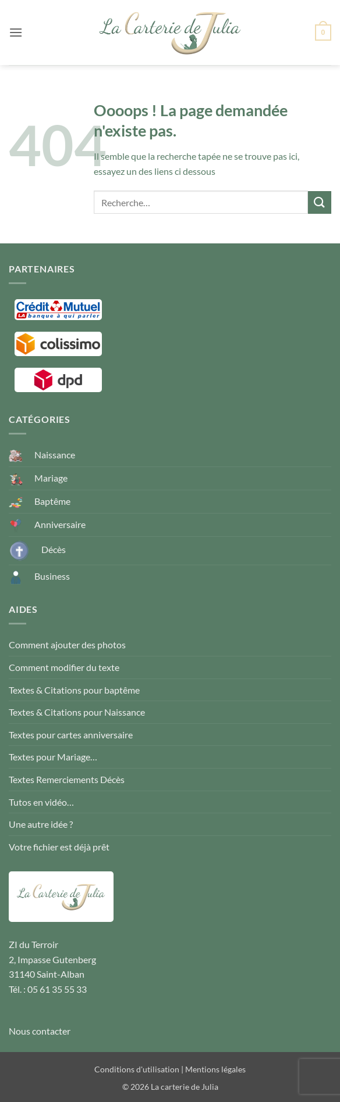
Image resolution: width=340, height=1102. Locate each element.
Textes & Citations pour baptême (74, 689)
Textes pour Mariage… (53, 756)
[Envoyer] (319, 202)
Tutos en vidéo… (41, 801)
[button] (16, 32)
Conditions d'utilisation (136, 1069)
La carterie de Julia (184, 1087)
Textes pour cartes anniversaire (71, 734)
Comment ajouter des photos (67, 644)
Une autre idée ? (41, 824)
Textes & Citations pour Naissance (77, 711)
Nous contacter (39, 1030)
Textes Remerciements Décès (67, 779)
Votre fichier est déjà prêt (59, 846)
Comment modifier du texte (64, 667)
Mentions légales (215, 1069)
